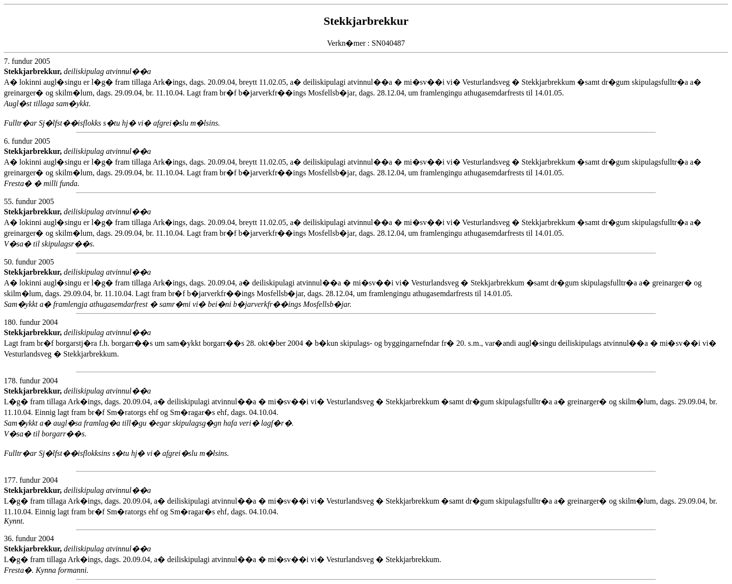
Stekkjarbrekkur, (34, 71)
